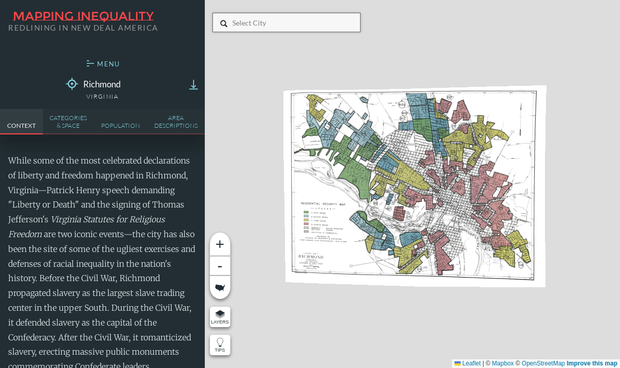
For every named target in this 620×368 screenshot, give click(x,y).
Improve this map (592, 363)
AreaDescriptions (176, 121)
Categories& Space (68, 121)
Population (120, 125)
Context (21, 125)
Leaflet (468, 363)
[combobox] (233, 22)
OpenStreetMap (543, 363)
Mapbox (503, 363)
